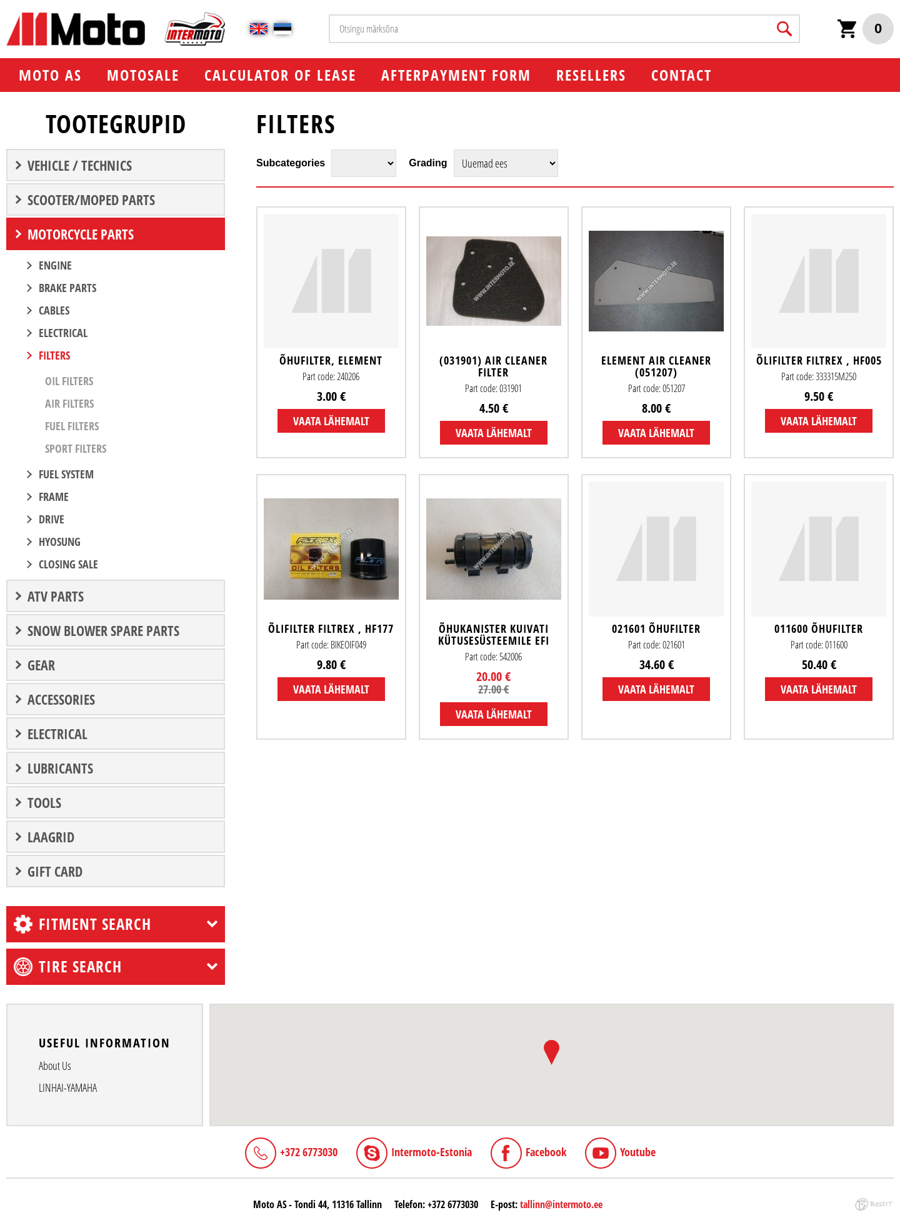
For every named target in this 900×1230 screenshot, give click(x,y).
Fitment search (95, 923)
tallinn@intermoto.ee (561, 1204)
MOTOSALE (143, 74)
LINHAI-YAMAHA (68, 1087)
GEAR (41, 664)
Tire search (80, 966)
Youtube (638, 1152)
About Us (55, 1065)
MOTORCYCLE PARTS (81, 233)
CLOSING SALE (68, 564)
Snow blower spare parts (103, 630)
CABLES (54, 310)
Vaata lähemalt (331, 420)
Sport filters (75, 448)
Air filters (69, 403)
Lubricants (60, 768)
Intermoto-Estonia (431, 1152)
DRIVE (51, 519)
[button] (551, 1052)
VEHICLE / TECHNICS (80, 165)
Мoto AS (50, 74)
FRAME (54, 496)
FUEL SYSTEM (66, 473)
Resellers (591, 74)
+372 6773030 (309, 1152)
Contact (681, 74)
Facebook (546, 1152)
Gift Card (55, 871)
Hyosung (60, 541)
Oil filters (69, 380)
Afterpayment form (456, 74)
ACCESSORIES (61, 699)
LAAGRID (51, 836)
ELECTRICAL (63, 332)
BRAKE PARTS (67, 287)
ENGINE (55, 265)
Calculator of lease (280, 74)
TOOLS (44, 802)
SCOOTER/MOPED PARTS (91, 199)
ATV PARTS (56, 596)
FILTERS (54, 355)
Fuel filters (72, 425)
